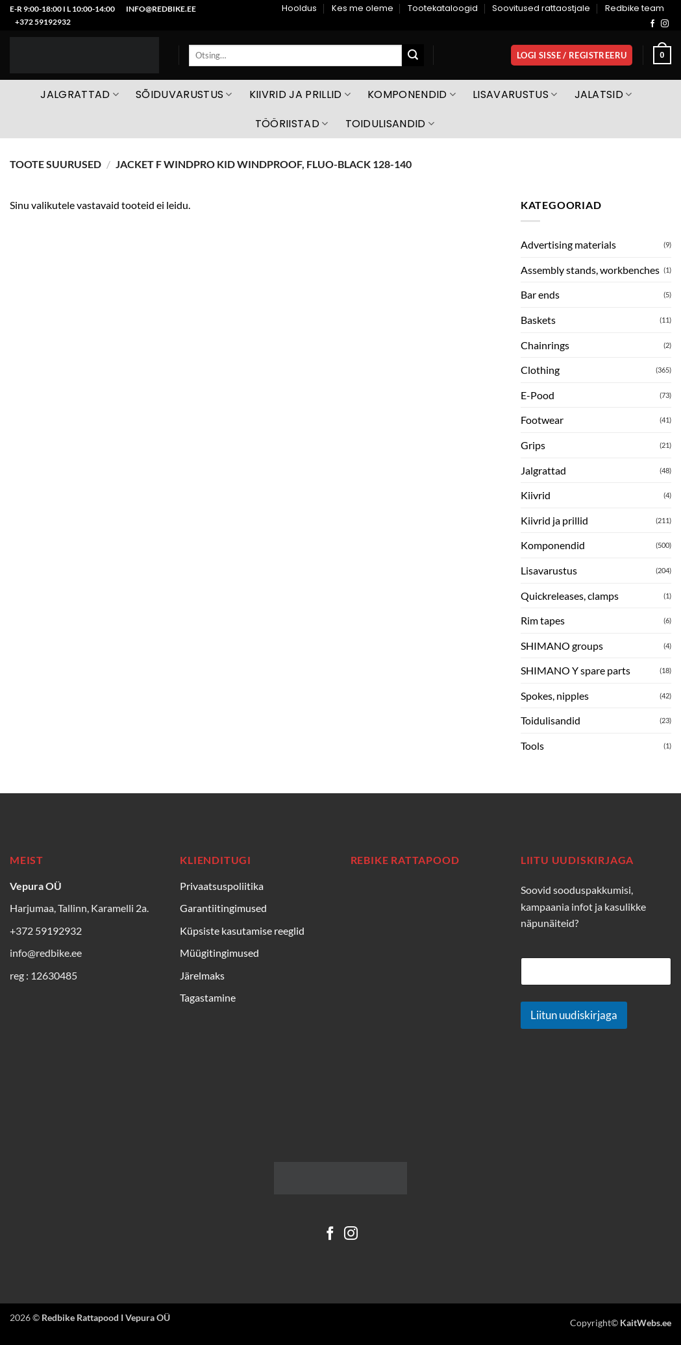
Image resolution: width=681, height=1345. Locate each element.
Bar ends (540, 294)
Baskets (538, 320)
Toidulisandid (390, 123)
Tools (532, 745)
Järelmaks (202, 975)
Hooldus (299, 8)
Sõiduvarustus (184, 94)
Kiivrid (536, 495)
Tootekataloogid (443, 8)
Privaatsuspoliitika (222, 886)
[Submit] (413, 55)
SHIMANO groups (562, 645)
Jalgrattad (79, 94)
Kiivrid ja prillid (300, 94)
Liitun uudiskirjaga (573, 1015)
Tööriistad (291, 123)
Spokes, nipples (555, 695)
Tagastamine (208, 997)
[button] (571, 55)
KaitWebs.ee (645, 1322)
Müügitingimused (219, 952)
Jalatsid (603, 94)
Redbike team (634, 8)
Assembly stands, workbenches (590, 270)
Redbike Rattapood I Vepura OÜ (106, 1317)
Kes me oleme (362, 8)
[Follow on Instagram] (665, 24)
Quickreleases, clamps (570, 595)
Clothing (540, 370)
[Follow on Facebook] (652, 24)
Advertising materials (568, 244)
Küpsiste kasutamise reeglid (242, 930)
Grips (533, 445)
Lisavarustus (515, 94)
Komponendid (411, 94)
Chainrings (545, 345)
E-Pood (537, 395)
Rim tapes (543, 620)
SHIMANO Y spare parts (575, 670)
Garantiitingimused (223, 908)
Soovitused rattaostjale (541, 8)
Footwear (542, 419)
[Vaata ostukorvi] (662, 55)
